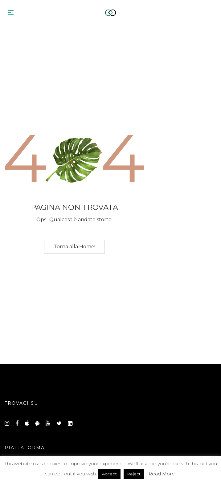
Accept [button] (109, 473)
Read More (162, 474)
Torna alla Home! (74, 247)
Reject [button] (134, 473)
